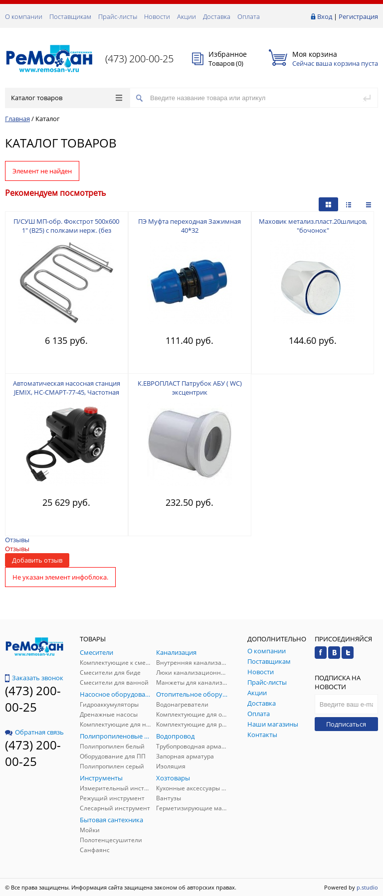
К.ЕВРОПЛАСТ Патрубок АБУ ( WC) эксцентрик (190, 388)
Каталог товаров (66, 97)
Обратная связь (34, 732)
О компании (23, 16)
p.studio (367, 887)
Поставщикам (70, 16)
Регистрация (358, 16)
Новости (157, 16)
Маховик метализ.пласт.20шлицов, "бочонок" (313, 226)
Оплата (248, 16)
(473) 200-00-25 (139, 58)
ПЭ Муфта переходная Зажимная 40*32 (189, 226)
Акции (186, 16)
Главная (17, 118)
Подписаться (346, 724)
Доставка (216, 16)
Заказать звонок (34, 677)
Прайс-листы (117, 16)
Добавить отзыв (37, 560)
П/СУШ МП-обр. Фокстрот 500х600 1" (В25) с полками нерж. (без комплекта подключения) (66, 230)
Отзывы (17, 539)
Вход (324, 16)
